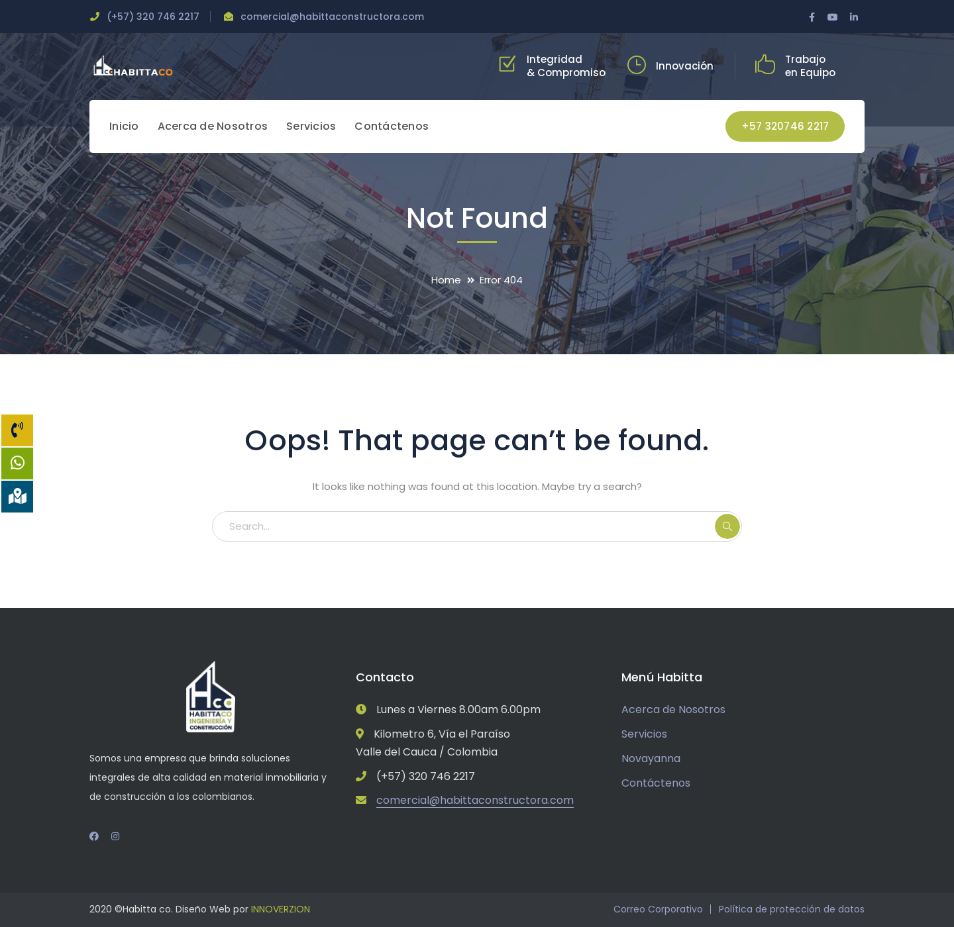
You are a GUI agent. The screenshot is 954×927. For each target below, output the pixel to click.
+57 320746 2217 (785, 126)
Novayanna (650, 758)
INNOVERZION (280, 909)
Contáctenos (655, 783)
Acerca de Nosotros (673, 709)
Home (446, 280)
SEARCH (727, 526)
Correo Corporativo (658, 909)
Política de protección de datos (792, 909)
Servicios (644, 734)
